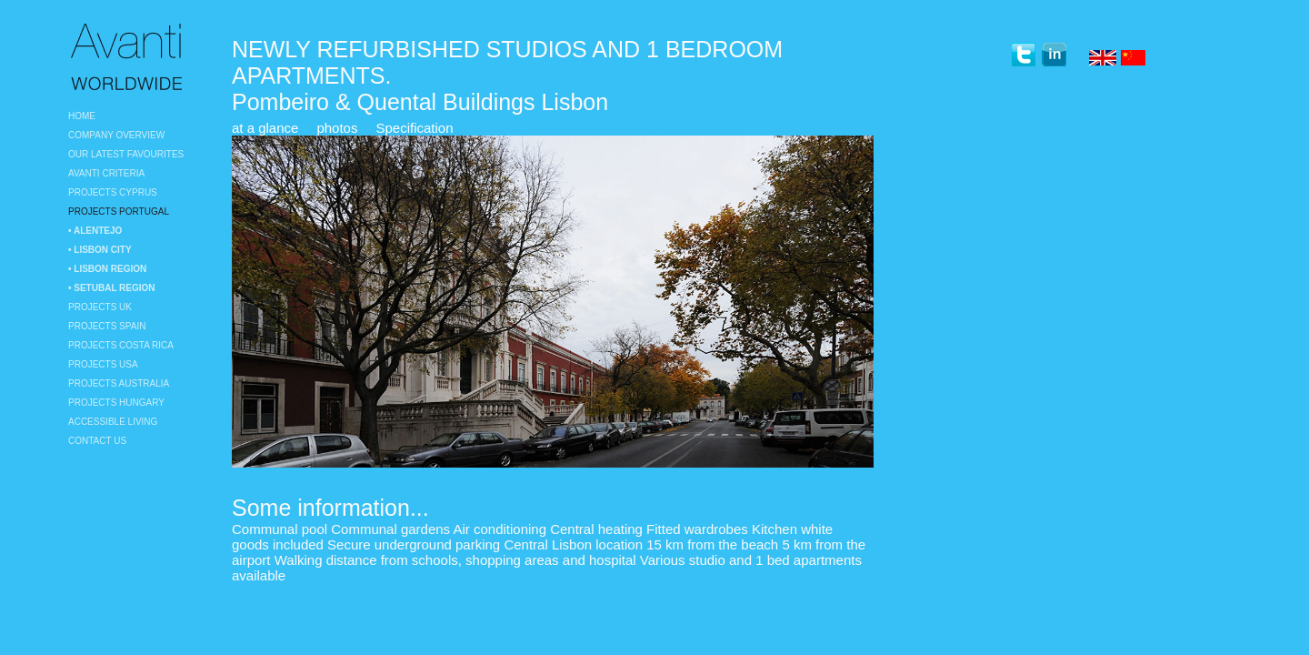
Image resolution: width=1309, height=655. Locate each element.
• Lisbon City (100, 250)
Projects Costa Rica (121, 345)
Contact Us (97, 441)
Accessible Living (112, 422)
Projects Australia (118, 383)
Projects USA (103, 364)
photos (336, 128)
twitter (1023, 55)
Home (81, 116)
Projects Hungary (116, 403)
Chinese (1134, 59)
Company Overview (116, 135)
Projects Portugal (118, 212)
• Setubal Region (111, 288)
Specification (414, 128)
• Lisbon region (107, 269)
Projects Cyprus (112, 192)
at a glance (265, 128)
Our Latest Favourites (126, 154)
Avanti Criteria (106, 173)
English (1102, 59)
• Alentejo (95, 231)
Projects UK (100, 307)
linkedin (1054, 55)
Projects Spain (106, 326)
